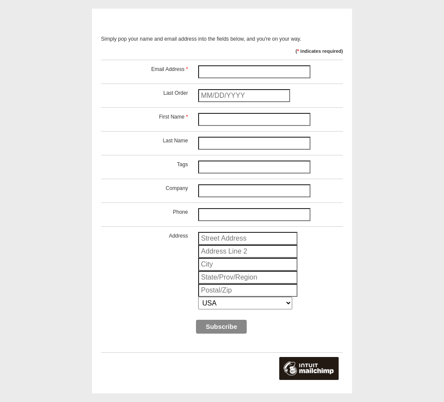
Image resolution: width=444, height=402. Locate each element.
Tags (182, 164)
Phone (180, 212)
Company (177, 188)
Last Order (175, 93)
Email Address (169, 69)
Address (178, 236)
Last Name (175, 141)
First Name (173, 117)
